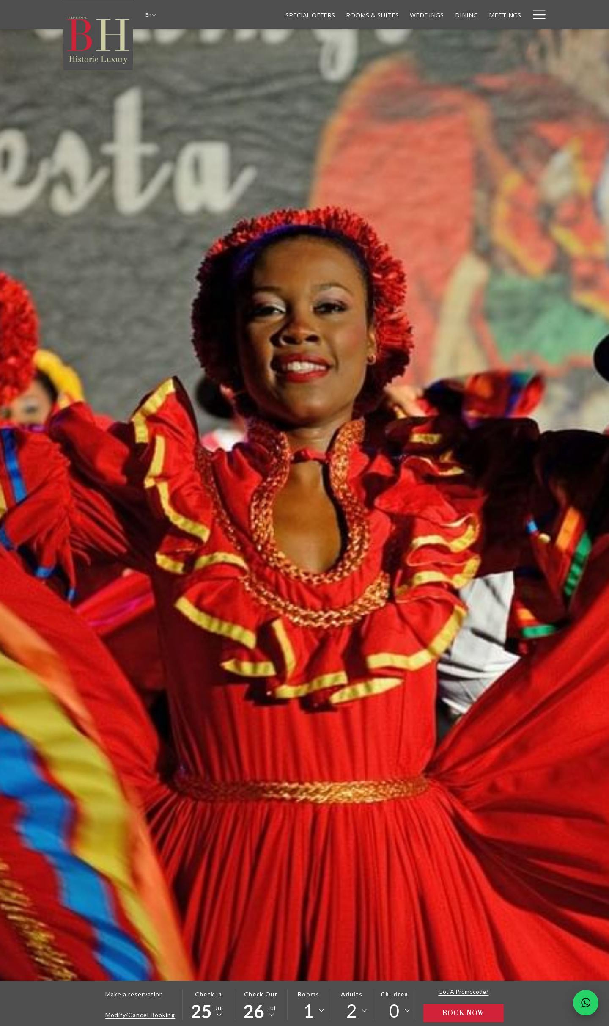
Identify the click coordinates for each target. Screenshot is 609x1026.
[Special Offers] (280, 14)
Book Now (463, 1013)
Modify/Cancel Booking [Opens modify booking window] (140, 1014)
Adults (351, 994)
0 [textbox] (394, 1011)
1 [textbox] (308, 1011)
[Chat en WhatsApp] (585, 1002)
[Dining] (436, 14)
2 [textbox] (351, 1011)
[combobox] (308, 1011)
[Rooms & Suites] (342, 14)
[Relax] (512, 14)
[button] (208, 1004)
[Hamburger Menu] (536, 14)
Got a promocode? (463, 991)
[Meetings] (475, 14)
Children (394, 994)
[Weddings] (396, 14)
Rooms (308, 994)
